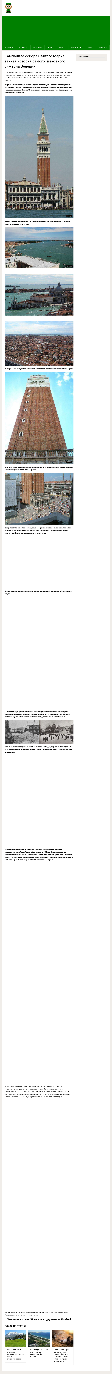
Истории (37, 47)
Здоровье (23, 47)
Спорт (90, 47)
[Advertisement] (56, 30)
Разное (102, 47)
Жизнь (8, 47)
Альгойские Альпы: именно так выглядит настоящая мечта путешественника (15, 1354)
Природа (75, 47)
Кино (61, 47)
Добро (50, 47)
